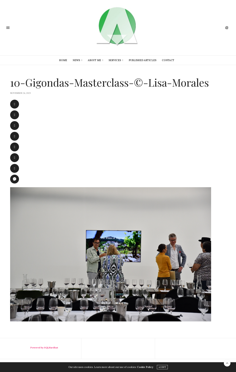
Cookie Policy (145, 367)
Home (63, 60)
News (76, 60)
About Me (94, 60)
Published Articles (142, 60)
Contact (168, 60)
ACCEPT (162, 367)
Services (115, 60)
